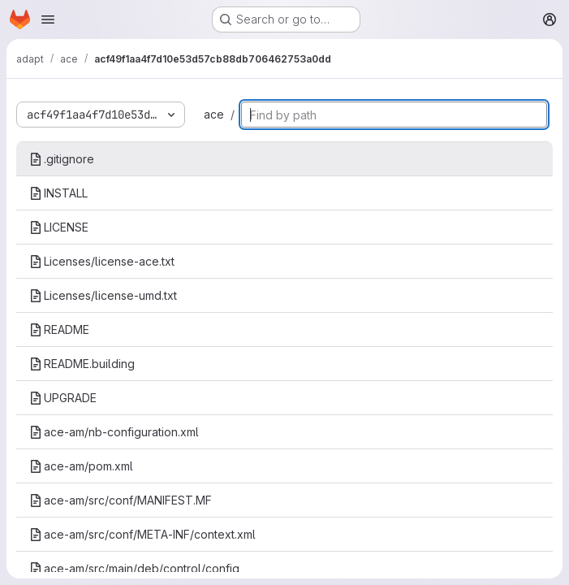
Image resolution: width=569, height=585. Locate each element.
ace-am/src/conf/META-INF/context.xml (142, 534)
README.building (82, 363)
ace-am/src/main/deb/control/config (134, 568)
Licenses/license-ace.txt (102, 261)
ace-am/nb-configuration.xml (114, 432)
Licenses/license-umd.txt (103, 295)
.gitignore (61, 159)
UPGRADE (63, 398)
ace (214, 114)
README (59, 329)
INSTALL (58, 193)
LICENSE (58, 227)
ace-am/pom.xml (81, 466)
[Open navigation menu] (48, 19)
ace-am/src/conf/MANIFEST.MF (120, 500)
